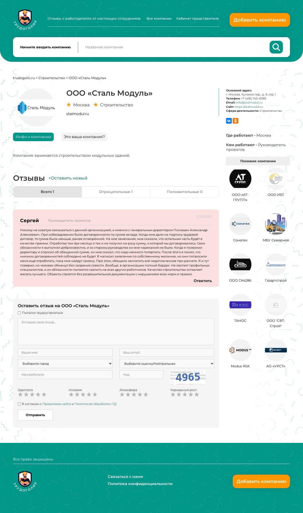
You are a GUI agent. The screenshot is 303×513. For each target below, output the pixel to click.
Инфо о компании (33, 137)
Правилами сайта (56, 405)
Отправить (35, 416)
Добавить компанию (260, 20)
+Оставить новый (68, 179)
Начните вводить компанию (45, 47)
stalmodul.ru (77, 114)
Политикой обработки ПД (95, 405)
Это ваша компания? (84, 137)
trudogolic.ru (24, 79)
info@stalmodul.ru (249, 103)
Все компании (159, 18)
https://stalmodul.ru (249, 107)
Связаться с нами (125, 476)
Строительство (52, 79)
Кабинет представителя (197, 18)
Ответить (202, 281)
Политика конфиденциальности (140, 484)
